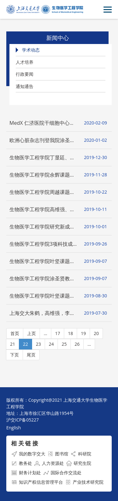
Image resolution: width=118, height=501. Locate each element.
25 (64, 344)
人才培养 (24, 62)
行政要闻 (24, 74)
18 (70, 333)
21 (12, 344)
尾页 (31, 355)
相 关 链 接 (24, 443)
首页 (14, 333)
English (13, 428)
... (45, 333)
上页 (31, 333)
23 (38, 344)
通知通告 (24, 86)
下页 (14, 355)
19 (83, 333)
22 (25, 344)
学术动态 (31, 50)
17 (57, 333)
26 (77, 344)
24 (51, 344)
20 (96, 333)
